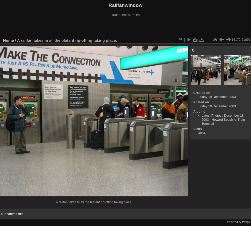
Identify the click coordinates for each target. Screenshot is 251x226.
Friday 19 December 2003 (217, 97)
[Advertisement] (125, 27)
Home (8, 40)
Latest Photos (211, 115)
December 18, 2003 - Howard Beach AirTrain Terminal (223, 120)
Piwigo (246, 221)
